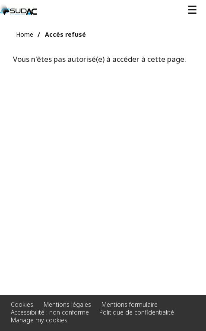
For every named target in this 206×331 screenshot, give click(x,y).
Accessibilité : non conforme (50, 312)
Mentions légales (67, 304)
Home (24, 34)
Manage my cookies (39, 320)
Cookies (22, 304)
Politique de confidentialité (136, 312)
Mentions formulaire (129, 304)
